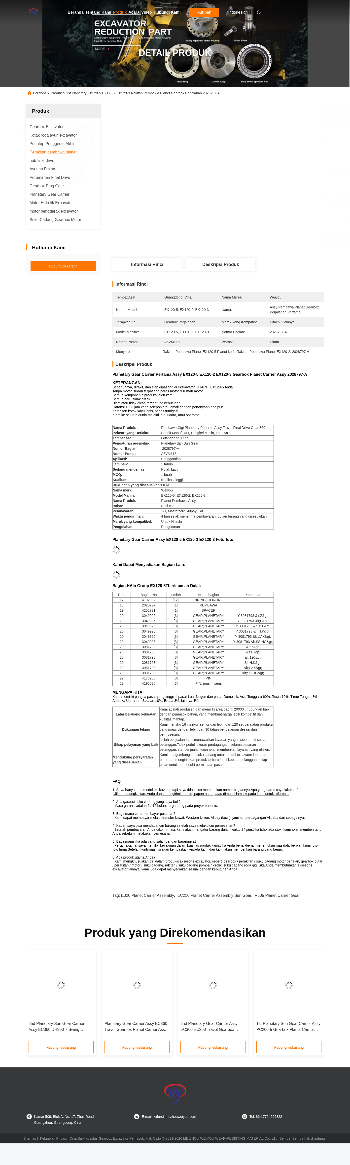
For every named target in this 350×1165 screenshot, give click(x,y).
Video (146, 12)
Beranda (76, 12)
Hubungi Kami (167, 12)
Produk (120, 12)
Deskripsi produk (220, 264)
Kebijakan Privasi (53, 1138)
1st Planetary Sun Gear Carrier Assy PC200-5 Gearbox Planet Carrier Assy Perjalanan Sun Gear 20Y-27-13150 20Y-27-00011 (288, 1027)
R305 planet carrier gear (277, 895)
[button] (38, 997)
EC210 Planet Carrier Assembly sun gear (214, 895)
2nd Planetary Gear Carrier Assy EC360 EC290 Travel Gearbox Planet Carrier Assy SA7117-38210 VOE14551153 (211, 1027)
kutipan (204, 12)
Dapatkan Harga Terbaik (251, 241)
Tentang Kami (98, 12)
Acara (133, 12)
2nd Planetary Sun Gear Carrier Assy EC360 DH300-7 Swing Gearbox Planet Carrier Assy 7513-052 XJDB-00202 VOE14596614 (59, 1027)
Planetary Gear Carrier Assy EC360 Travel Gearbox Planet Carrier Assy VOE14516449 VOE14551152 (136, 1027)
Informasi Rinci (147, 264)
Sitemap (29, 1138)
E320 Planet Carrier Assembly (147, 895)
